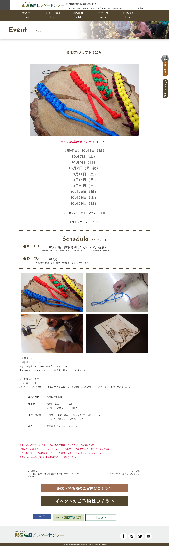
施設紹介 (27, 15)
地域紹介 (128, 15)
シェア (38, 516)
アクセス (103, 15)
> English (138, 8)
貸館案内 (78, 15)
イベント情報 (52, 15)
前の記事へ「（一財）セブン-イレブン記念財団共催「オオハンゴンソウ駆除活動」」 (53, 473)
